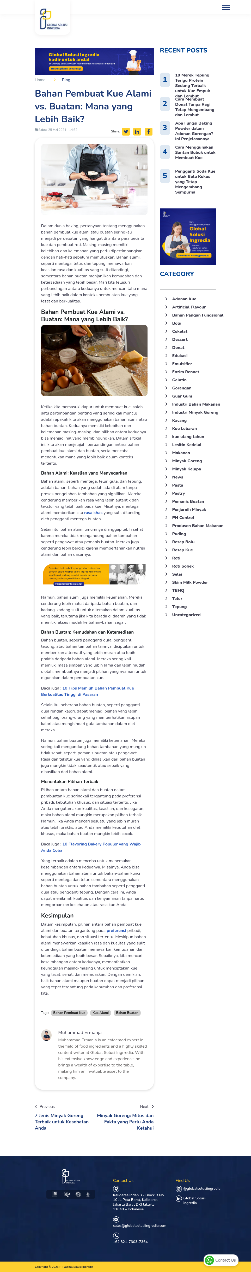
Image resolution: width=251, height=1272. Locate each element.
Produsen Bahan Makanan (198, 526)
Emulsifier (182, 364)
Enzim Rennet (185, 372)
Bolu (176, 323)
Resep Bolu (183, 542)
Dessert (180, 339)
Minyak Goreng (187, 461)
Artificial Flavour (189, 307)
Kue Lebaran (184, 428)
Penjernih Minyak (189, 509)
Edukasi (180, 356)
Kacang (179, 420)
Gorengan (182, 388)
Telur (177, 599)
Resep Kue (182, 550)
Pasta (177, 485)
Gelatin (179, 380)
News (177, 477)
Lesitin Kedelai (186, 445)
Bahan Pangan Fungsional (198, 315)
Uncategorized (186, 615)
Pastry (178, 493)
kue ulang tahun (188, 437)
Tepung (179, 607)
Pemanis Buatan (188, 501)
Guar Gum (182, 396)
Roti (176, 558)
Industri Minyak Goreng (195, 412)
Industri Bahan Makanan (196, 404)
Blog (66, 80)
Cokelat (179, 331)
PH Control (183, 518)
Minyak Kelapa (186, 469)
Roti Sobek (183, 566)
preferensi (117, 930)
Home (40, 80)
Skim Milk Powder (190, 582)
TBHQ (178, 590)
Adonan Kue (184, 299)
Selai (177, 574)
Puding (179, 534)
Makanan (181, 453)
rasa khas (93, 513)
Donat (178, 348)
